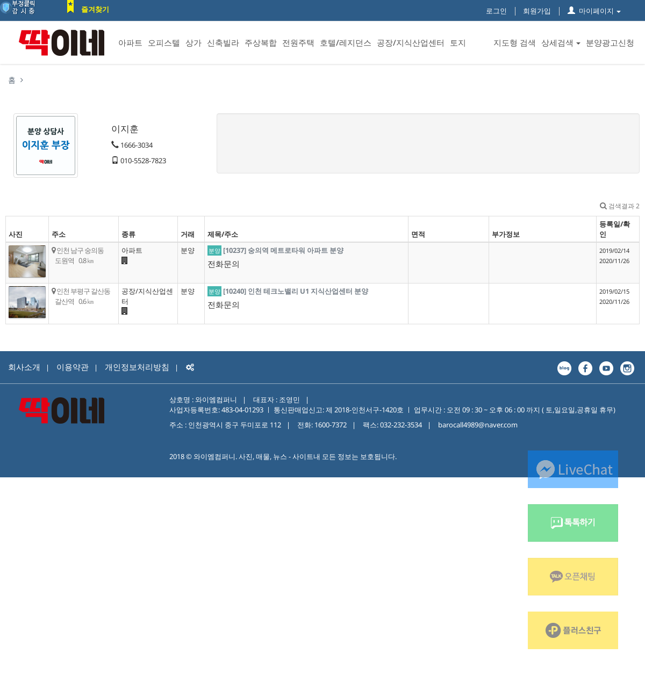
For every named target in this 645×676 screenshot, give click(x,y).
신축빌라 (223, 42)
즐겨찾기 (95, 9)
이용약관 (72, 366)
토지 (458, 42)
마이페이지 (594, 11)
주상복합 (261, 42)
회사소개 (24, 366)
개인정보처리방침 (137, 366)
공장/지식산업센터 (411, 42)
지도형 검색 (514, 42)
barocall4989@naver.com (478, 425)
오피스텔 (164, 42)
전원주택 (298, 42)
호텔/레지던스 (345, 42)
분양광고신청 (610, 42)
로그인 (496, 11)
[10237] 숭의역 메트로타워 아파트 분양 (283, 250)
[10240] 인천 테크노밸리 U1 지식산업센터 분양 (295, 291)
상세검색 (560, 42)
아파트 (130, 42)
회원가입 (537, 11)
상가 (193, 42)
